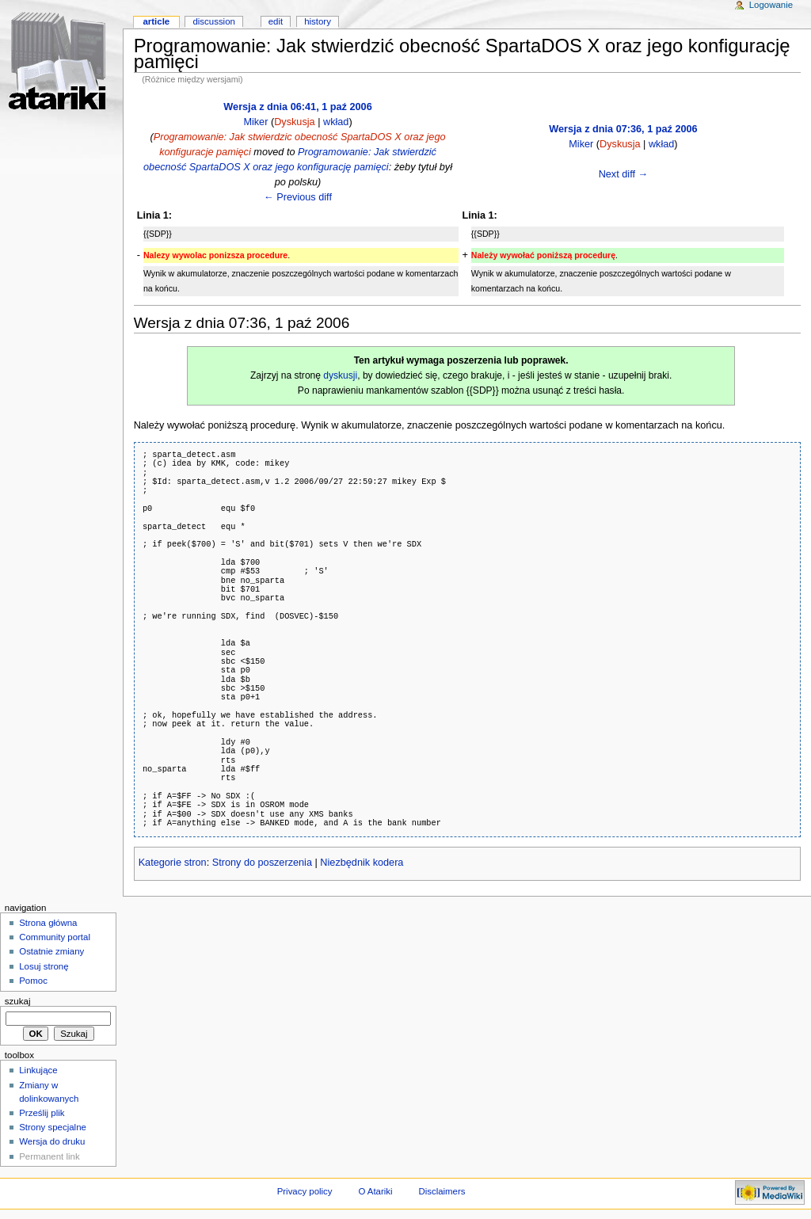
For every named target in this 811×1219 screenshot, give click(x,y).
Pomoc (33, 980)
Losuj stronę (43, 966)
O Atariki (375, 1191)
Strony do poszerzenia (262, 862)
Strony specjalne (52, 1127)
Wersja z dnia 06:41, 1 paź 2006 (297, 106)
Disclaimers (441, 1191)
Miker (255, 122)
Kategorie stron (173, 862)
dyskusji (340, 375)
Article (156, 21)
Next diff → (624, 174)
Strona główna (48, 923)
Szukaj (18, 1001)
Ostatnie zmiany (51, 951)
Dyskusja (294, 122)
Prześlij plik (41, 1113)
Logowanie (771, 5)
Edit (275, 21)
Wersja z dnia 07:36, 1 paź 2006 (623, 129)
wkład (335, 122)
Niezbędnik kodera (361, 862)
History (317, 21)
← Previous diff (298, 197)
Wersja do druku (52, 1141)
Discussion (213, 21)
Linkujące (38, 1070)
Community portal (54, 937)
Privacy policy (305, 1191)
